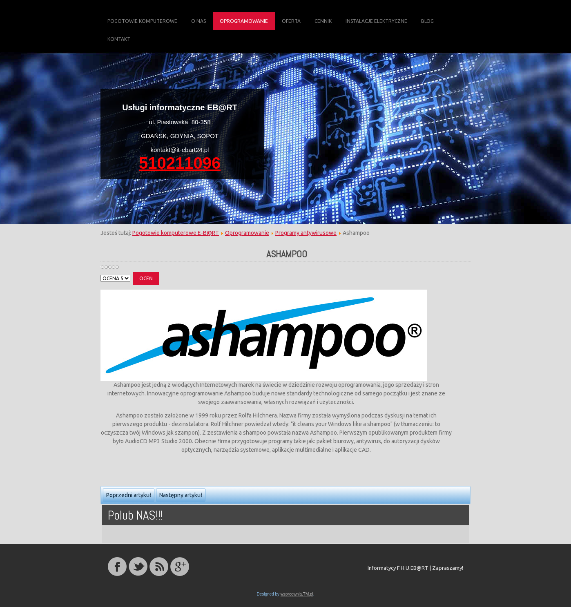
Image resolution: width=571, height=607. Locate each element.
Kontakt (118, 39)
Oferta (291, 21)
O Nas (198, 21)
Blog (427, 21)
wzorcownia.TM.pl (297, 594)
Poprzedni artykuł (128, 495)
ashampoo (286, 254)
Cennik (323, 21)
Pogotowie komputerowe (142, 21)
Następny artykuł (180, 495)
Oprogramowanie (244, 21)
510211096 (180, 163)
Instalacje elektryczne (376, 21)
